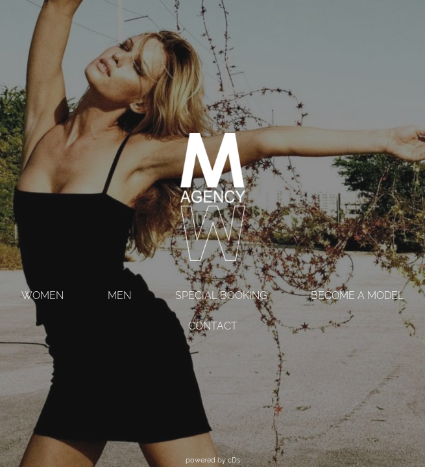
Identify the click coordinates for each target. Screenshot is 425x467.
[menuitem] (42, 296)
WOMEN (42, 295)
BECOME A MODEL (357, 295)
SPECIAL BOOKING (221, 295)
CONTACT (212, 326)
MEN (119, 295)
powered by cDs (213, 459)
